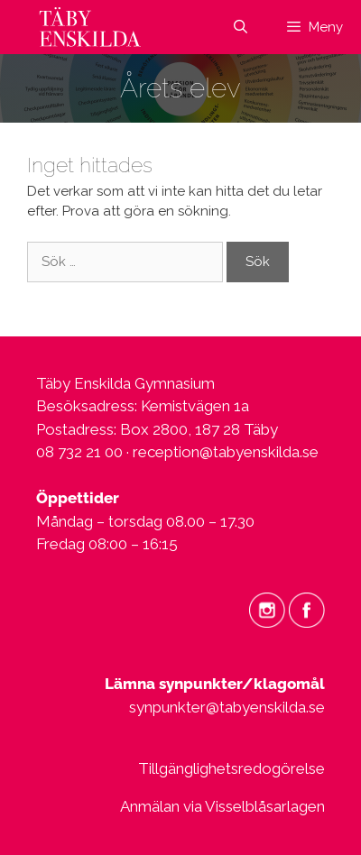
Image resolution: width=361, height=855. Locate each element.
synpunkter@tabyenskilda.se (227, 707)
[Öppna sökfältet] (239, 27)
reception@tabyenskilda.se (226, 452)
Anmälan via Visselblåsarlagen (222, 806)
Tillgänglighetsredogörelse (231, 768)
